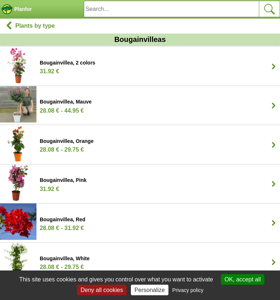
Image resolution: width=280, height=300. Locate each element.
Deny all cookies (102, 290)
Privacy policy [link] (187, 290)
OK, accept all (243, 279)
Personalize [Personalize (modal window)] (150, 290)
